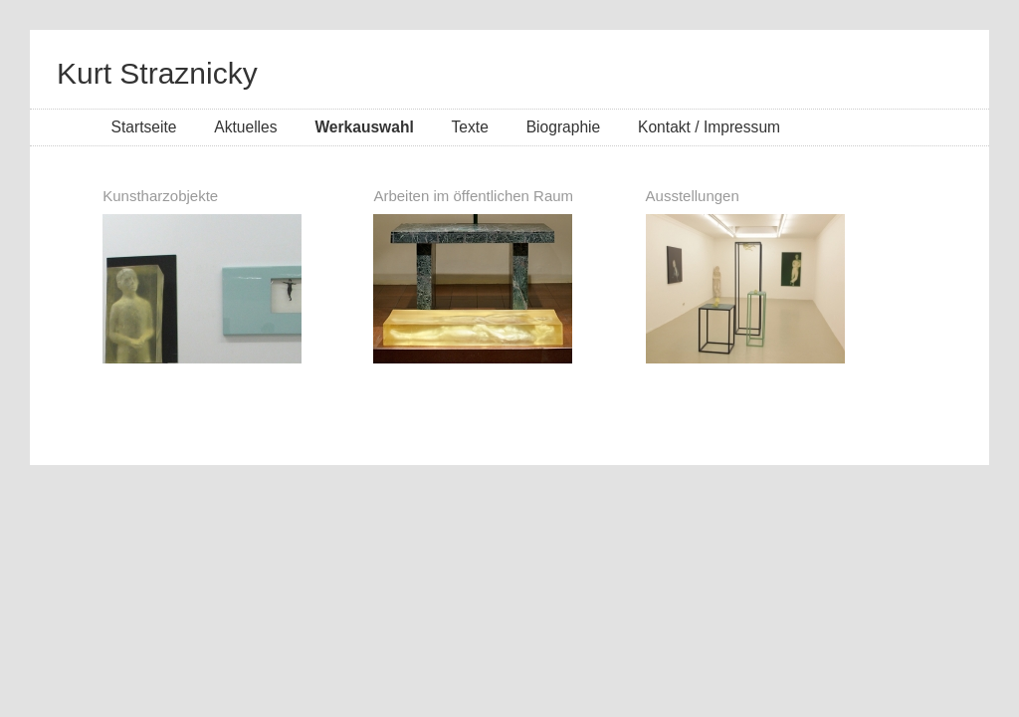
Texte (470, 127)
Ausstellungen (692, 195)
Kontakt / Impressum (709, 127)
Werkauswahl (363, 127)
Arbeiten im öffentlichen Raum (473, 195)
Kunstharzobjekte (160, 195)
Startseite (144, 127)
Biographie (563, 127)
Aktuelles (245, 127)
